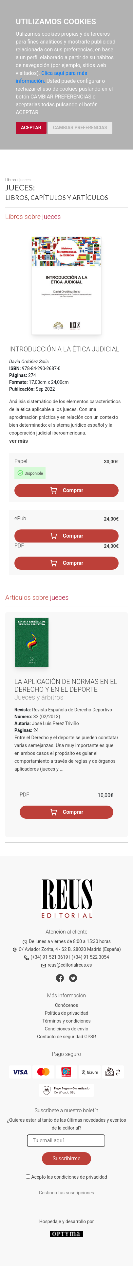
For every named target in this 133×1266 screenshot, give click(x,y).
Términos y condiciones (66, 1021)
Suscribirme (66, 1158)
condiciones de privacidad (80, 1177)
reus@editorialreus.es (66, 965)
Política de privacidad (66, 1013)
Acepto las (69, 1177)
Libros (10, 180)
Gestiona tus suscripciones (66, 1192)
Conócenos (66, 1005)
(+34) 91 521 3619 (46, 957)
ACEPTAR (31, 127)
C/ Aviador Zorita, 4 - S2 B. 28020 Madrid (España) (66, 949)
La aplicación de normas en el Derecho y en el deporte (65, 685)
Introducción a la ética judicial (64, 349)
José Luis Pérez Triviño (55, 723)
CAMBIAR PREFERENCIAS (80, 127)
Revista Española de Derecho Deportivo (71, 709)
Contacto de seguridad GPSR (66, 1036)
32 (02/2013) (46, 716)
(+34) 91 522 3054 (90, 957)
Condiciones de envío (66, 1028)
